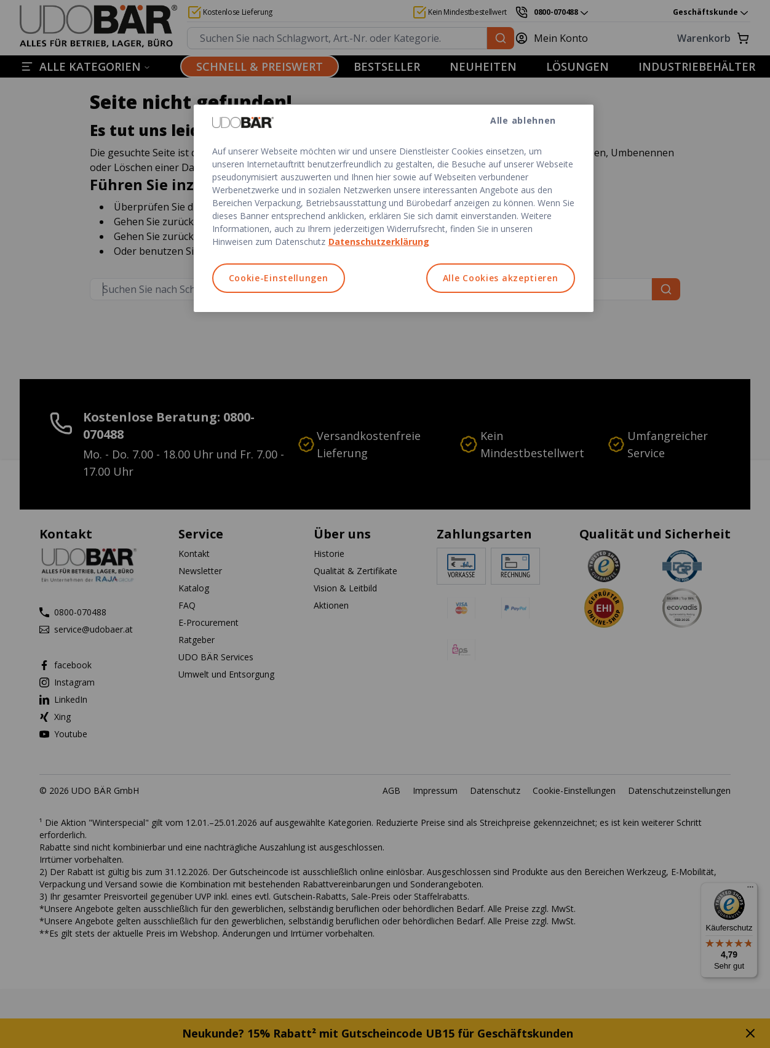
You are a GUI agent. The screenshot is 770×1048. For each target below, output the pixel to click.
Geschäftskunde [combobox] (711, 12)
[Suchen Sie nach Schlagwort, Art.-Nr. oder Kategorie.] (500, 38)
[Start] (98, 26)
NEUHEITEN (483, 66)
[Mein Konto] (558, 38)
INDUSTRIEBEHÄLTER (696, 66)
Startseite (236, 236)
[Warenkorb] (676, 38)
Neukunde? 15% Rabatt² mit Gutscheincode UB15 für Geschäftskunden (377, 1033)
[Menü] (750, 889)
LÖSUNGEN (577, 66)
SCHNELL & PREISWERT (259, 66)
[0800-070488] (552, 12)
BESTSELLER (387, 66)
